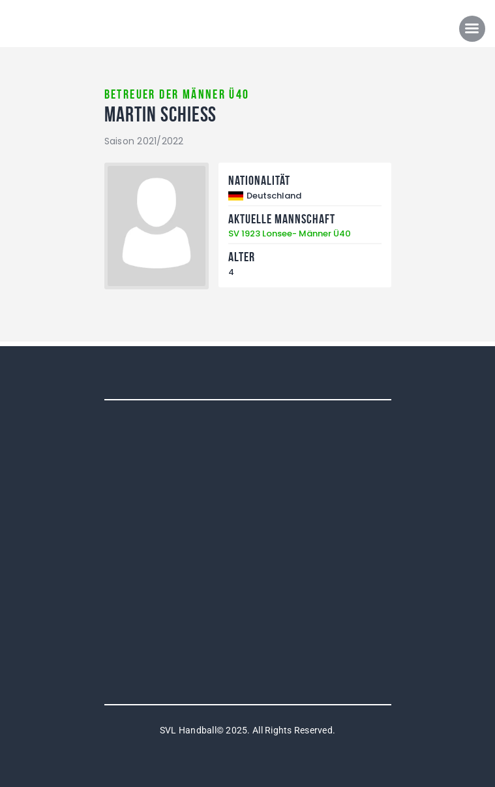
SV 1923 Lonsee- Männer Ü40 (289, 233)
